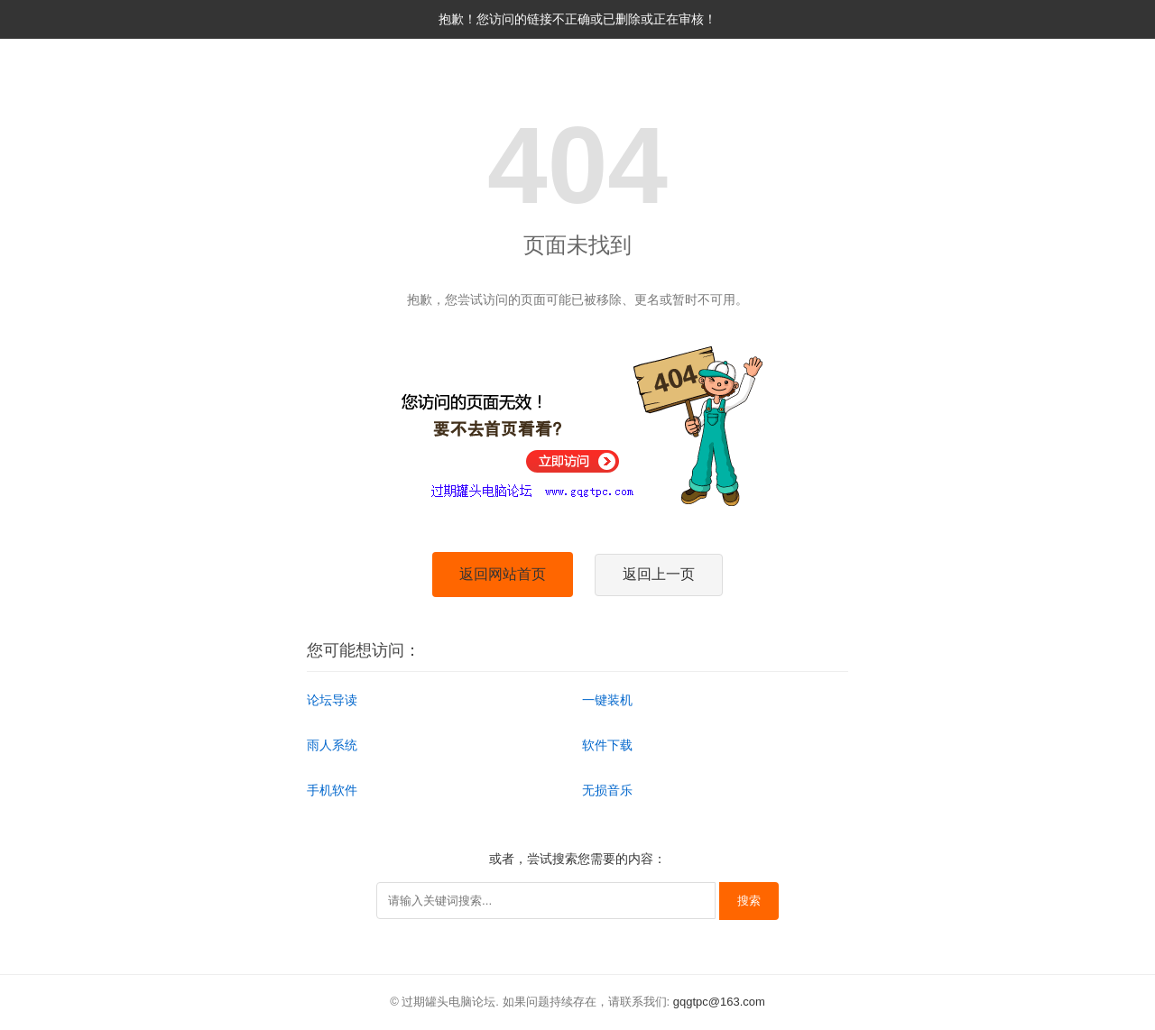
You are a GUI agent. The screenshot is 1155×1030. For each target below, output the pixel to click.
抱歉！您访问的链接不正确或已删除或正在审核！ (577, 19)
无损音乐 (607, 790)
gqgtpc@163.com (719, 1001)
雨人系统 (332, 745)
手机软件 (332, 790)
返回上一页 (659, 574)
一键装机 (607, 700)
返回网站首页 (502, 574)
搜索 (749, 900)
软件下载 (607, 745)
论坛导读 (332, 700)
